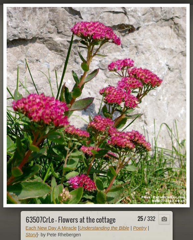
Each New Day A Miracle (51, 228)
